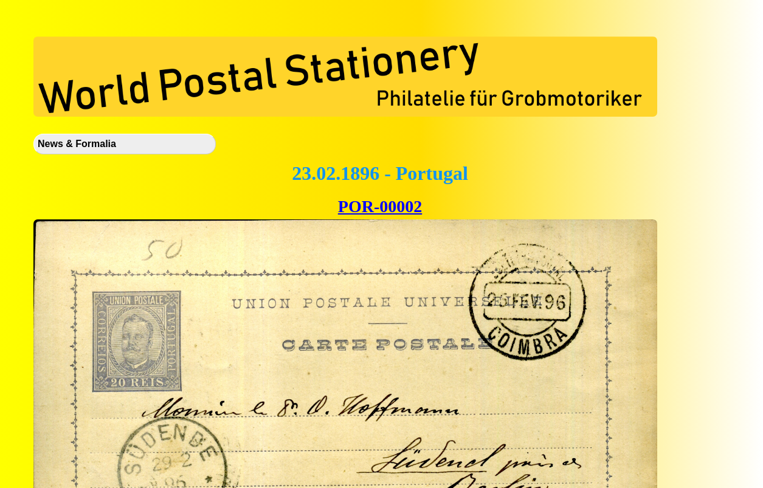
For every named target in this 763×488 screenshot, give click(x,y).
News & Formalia (77, 144)
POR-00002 (380, 206)
